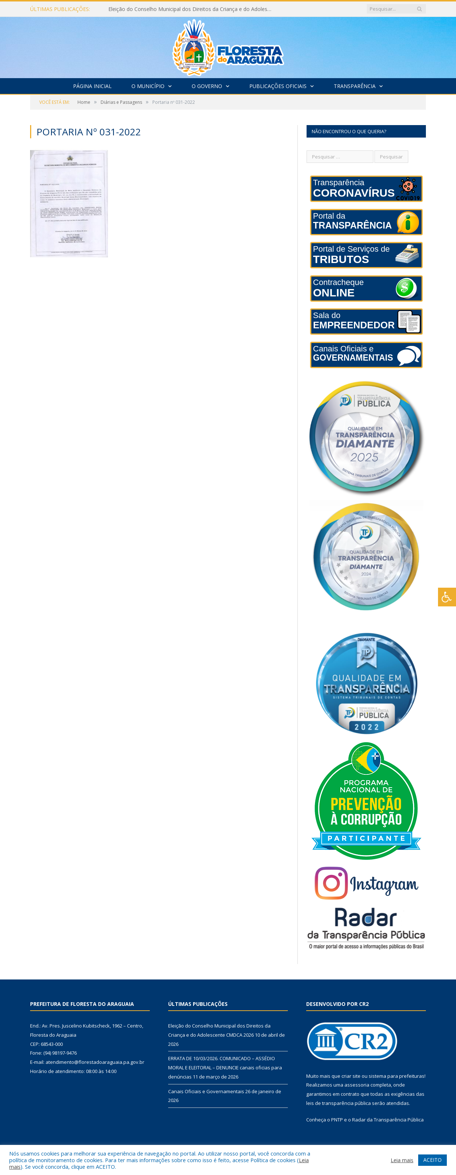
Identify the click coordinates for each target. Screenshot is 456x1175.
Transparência (355, 86)
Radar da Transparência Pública (388, 1119)
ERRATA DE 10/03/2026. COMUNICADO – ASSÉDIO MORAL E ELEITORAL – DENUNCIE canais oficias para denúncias (225, 1067)
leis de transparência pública (338, 1103)
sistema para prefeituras (396, 1076)
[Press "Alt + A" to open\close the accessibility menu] (447, 597)
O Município (147, 86)
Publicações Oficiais (278, 86)
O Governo (207, 86)
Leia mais (402, 1160)
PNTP (337, 1119)
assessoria (356, 1084)
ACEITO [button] (432, 1159)
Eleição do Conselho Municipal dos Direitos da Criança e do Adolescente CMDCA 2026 (192, 9)
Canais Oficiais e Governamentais (206, 1091)
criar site (351, 1076)
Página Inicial (92, 86)
